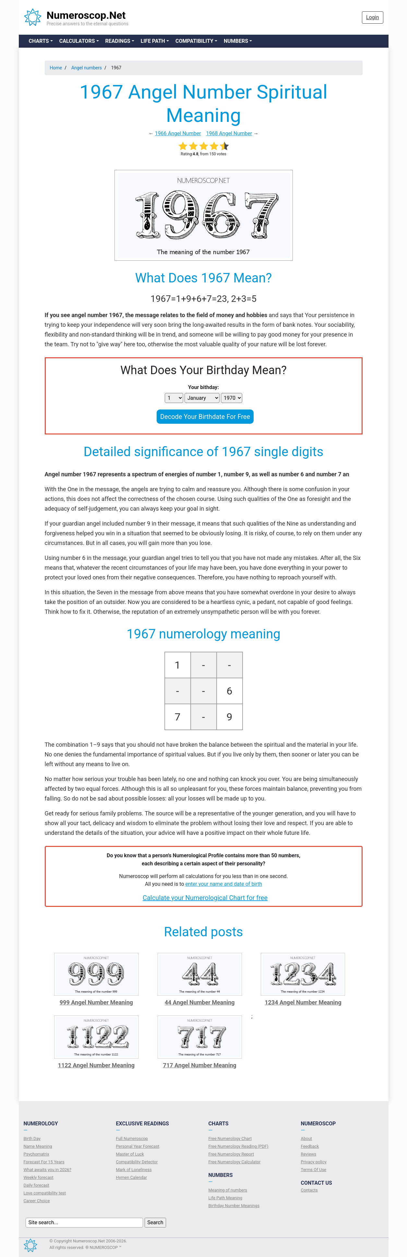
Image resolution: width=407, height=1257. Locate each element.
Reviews (309, 1154)
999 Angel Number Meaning (96, 1002)
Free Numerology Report (231, 1154)
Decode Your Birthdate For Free (205, 417)
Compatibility (194, 41)
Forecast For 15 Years (44, 1161)
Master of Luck (130, 1154)
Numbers (236, 41)
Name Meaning (38, 1146)
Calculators (77, 41)
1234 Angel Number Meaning (303, 1002)
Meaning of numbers (228, 1190)
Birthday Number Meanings (234, 1205)
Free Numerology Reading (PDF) (239, 1146)
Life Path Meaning (226, 1197)
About (306, 1138)
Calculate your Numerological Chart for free (205, 898)
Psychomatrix (36, 1154)
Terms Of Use (313, 1169)
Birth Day (32, 1138)
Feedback (310, 1146)
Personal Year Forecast (138, 1146)
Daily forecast (36, 1185)
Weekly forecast (39, 1177)
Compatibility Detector (137, 1161)
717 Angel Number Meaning (199, 1065)
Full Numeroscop (132, 1138)
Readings (117, 41)
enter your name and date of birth (224, 884)
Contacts (309, 1190)
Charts (39, 41)
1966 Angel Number (178, 133)
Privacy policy (314, 1161)
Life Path (153, 41)
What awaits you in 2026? (47, 1169)
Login (372, 17)
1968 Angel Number (229, 133)
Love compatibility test (45, 1193)
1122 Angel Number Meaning (96, 1065)
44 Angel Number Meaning (200, 1002)
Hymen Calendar (131, 1177)
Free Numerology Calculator (235, 1161)
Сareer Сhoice (37, 1200)
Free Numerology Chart (230, 1138)
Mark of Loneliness (134, 1169)
